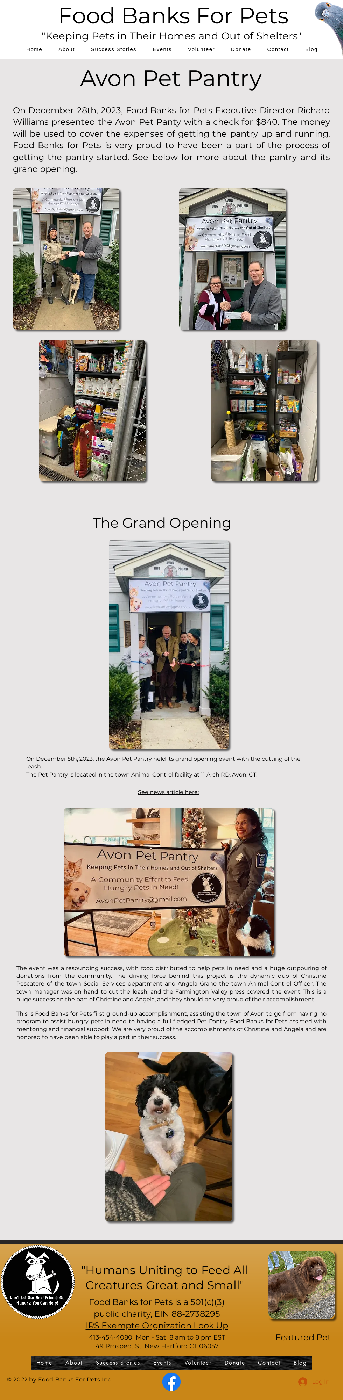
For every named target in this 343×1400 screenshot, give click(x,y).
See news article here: (168, 792)
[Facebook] (171, 1382)
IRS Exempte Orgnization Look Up (157, 1325)
